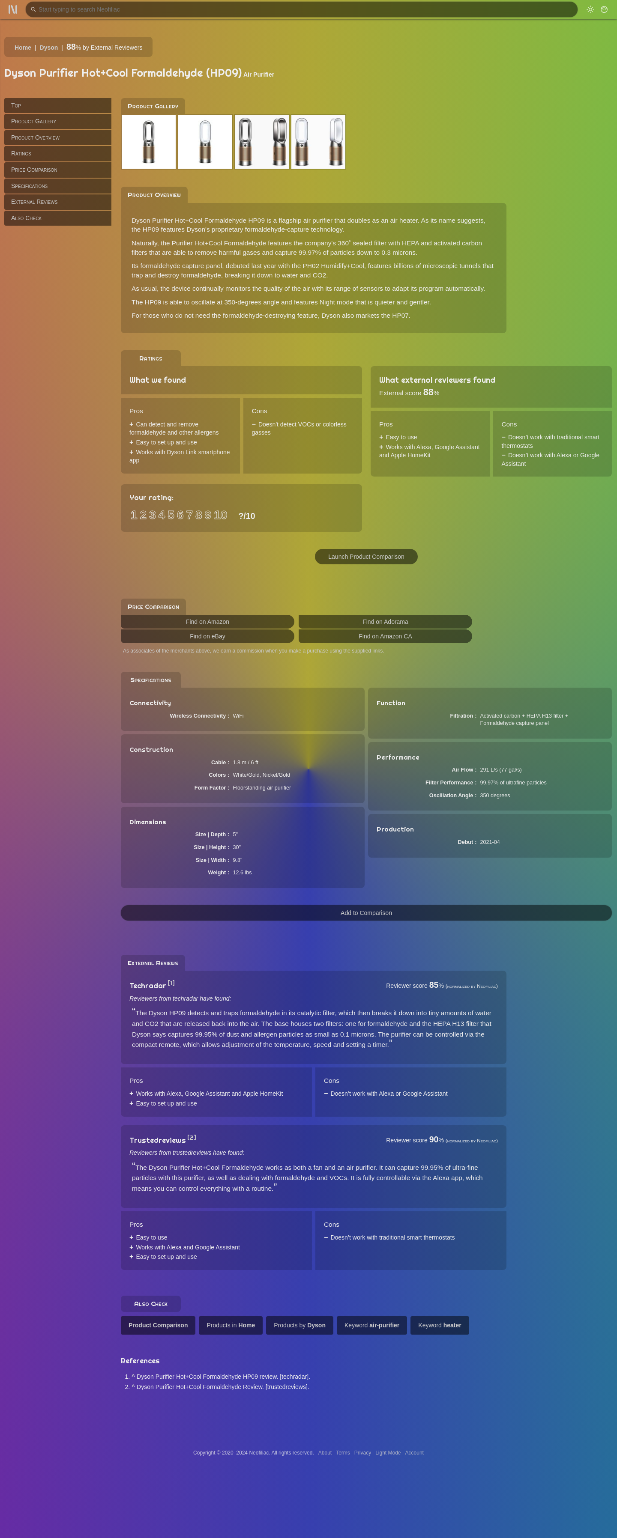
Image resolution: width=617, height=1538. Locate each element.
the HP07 (395, 315)
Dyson (49, 47)
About (325, 1453)
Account (414, 1453)
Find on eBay (207, 636)
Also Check (26, 218)
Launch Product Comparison (366, 556)
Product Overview (35, 137)
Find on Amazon (207, 621)
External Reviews (34, 201)
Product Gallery (33, 121)
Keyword (371, 1325)
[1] (171, 983)
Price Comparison (34, 169)
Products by (300, 1325)
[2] (191, 1138)
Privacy (362, 1453)
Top (16, 105)
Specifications (29, 185)
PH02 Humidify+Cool (333, 265)
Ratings (21, 153)
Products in (231, 1325)
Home (23, 47)
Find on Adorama (385, 621)
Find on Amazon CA (385, 636)
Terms (343, 1453)
